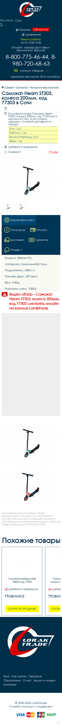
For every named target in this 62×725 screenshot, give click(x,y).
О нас (27, 680)
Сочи (18, 20)
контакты (53, 76)
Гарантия (17, 76)
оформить (40, 29)
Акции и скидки (44, 680)
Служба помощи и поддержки (31, 706)
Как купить (32, 76)
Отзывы (53, 152)
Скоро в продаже (22, 608)
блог (43, 76)
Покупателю (12, 680)
